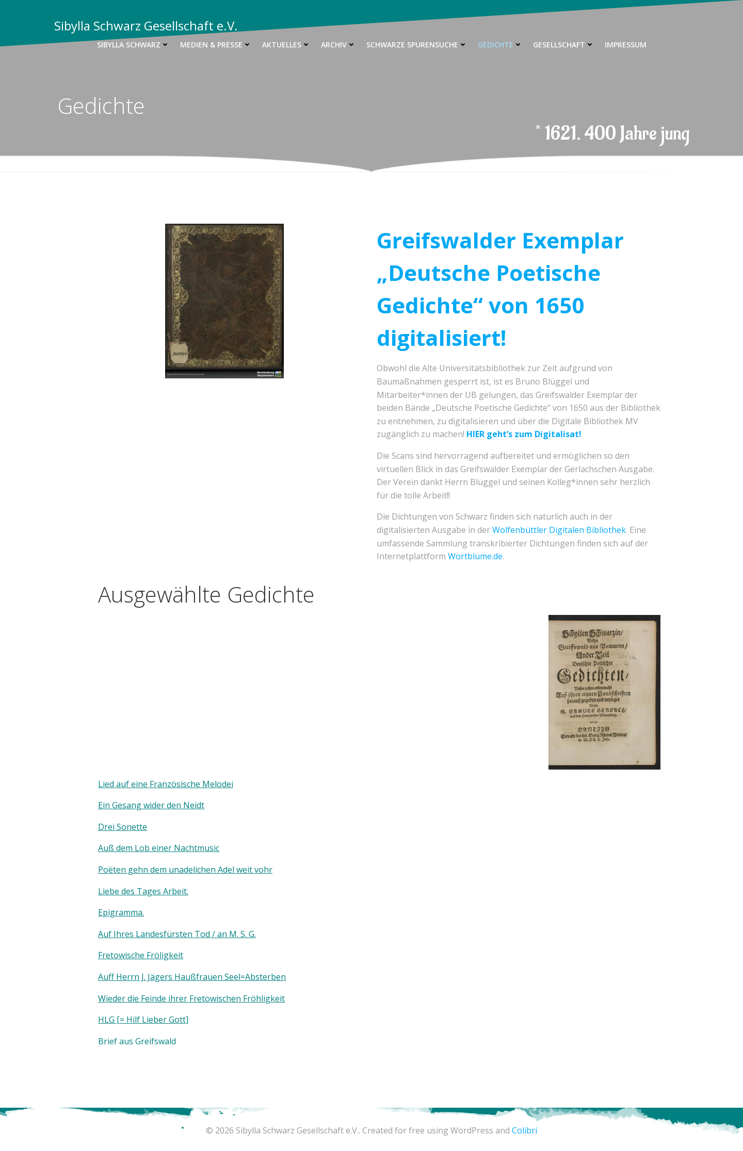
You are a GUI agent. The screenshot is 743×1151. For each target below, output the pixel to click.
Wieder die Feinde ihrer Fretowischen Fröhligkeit (191, 998)
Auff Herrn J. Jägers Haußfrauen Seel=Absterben (192, 977)
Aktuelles (286, 44)
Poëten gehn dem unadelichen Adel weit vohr (185, 870)
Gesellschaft (563, 44)
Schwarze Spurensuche (416, 44)
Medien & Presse (216, 44)
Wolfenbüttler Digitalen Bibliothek (559, 530)
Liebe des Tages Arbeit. (143, 891)
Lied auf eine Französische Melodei (165, 784)
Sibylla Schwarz (133, 44)
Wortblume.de (475, 556)
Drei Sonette (122, 827)
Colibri (524, 1130)
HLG (107, 1020)
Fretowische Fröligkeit (140, 955)
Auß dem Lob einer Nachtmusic (158, 848)
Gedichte (500, 44)
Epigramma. (121, 913)
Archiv (338, 44)
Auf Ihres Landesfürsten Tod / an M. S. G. (177, 934)
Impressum (626, 44)
